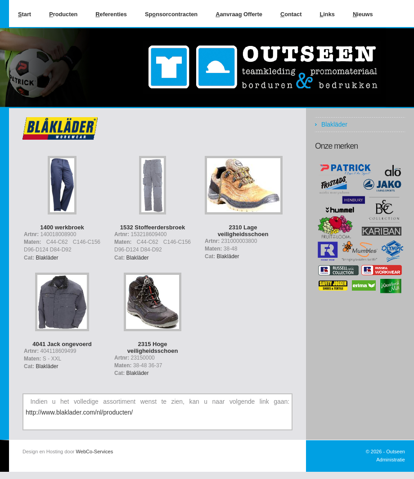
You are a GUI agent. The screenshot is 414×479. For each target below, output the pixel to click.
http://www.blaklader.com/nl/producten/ (79, 412)
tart (24, 14)
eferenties (111, 14)
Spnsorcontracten (171, 14)
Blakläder (47, 258)
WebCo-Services (94, 451)
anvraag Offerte (239, 14)
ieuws (363, 14)
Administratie (390, 459)
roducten (63, 14)
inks (327, 14)
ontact (291, 14)
